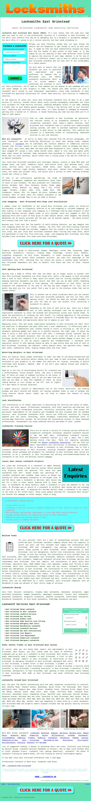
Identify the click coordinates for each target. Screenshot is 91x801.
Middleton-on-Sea (9, 740)
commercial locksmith (42, 559)
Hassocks (31, 743)
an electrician (57, 659)
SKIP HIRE (27, 673)
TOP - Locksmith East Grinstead (16, 766)
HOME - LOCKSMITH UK (45, 777)
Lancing (84, 738)
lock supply (60, 545)
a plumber (60, 664)
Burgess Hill (75, 733)
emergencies (43, 552)
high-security (27, 105)
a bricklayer (18, 666)
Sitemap (3, 784)
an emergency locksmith (23, 661)
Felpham (71, 735)
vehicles (66, 130)
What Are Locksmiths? (12, 139)
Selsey (45, 735)
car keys (73, 44)
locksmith (19, 144)
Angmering (34, 735)
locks (50, 151)
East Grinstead (30, 740)
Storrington (82, 740)
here (59, 758)
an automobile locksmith (67, 121)
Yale (58, 185)
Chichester (65, 738)
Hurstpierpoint (8, 743)
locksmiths (49, 125)
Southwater (83, 735)
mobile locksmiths (13, 158)
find (9, 592)
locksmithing (72, 133)
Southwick (52, 738)
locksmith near (18, 475)
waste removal (82, 671)
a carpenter (49, 666)
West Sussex (12, 733)
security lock (82, 552)
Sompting (21, 738)
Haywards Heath (18, 735)
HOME (57, 16)
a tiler (60, 656)
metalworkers (18, 671)
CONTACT (75, 16)
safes (86, 151)
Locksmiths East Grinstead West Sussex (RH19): (24, 33)
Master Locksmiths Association (56, 442)
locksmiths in (51, 118)
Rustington (68, 740)
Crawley (31, 738)
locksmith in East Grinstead (71, 35)
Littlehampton (8, 738)
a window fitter (28, 664)
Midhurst (41, 738)
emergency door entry (63, 661)
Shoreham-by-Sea (51, 740)
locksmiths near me (11, 473)
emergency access (60, 105)
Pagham (75, 738)
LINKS (63, 16)
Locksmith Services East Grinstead (26, 604)
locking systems (37, 128)
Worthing (63, 733)
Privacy (87, 784)
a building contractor (40, 668)
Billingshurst (58, 735)
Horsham (42, 743)
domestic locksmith (66, 557)
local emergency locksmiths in (28, 478)
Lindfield (34, 733)
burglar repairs (20, 659)
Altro (36, 188)
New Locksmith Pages (14, 784)
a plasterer (75, 668)
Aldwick (54, 733)
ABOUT (69, 16)
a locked (18, 112)
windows (41, 107)
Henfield (45, 733)
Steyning (21, 743)
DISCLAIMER (84, 16)
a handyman (31, 656)
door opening (50, 671)
